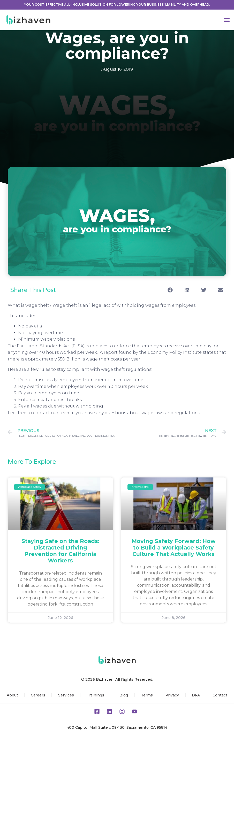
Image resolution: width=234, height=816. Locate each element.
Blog (123, 695)
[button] (226, 20)
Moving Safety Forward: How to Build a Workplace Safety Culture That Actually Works (174, 547)
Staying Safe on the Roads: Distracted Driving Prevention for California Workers (60, 551)
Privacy (172, 695)
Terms (147, 695)
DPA (196, 695)
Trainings (96, 695)
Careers (38, 695)
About (12, 695)
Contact (220, 695)
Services (65, 695)
